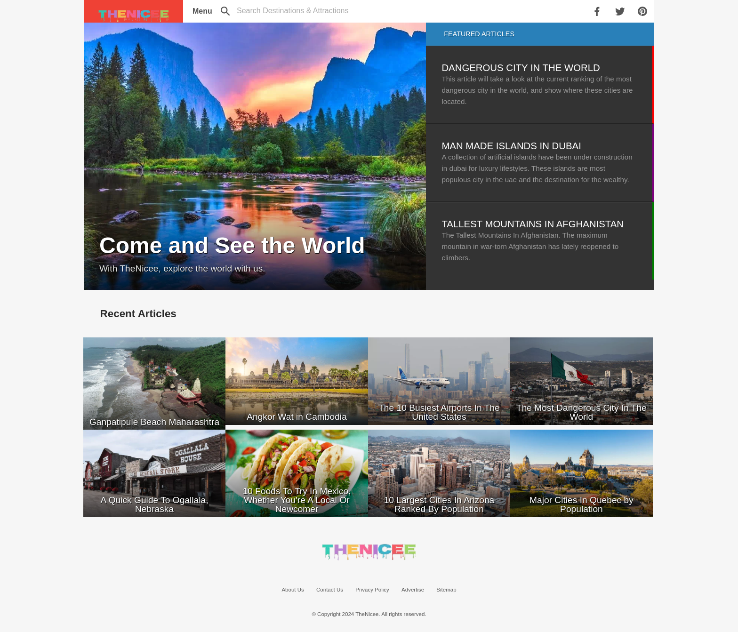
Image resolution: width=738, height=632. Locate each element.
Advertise (412, 589)
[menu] (202, 11)
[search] (226, 11)
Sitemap (446, 589)
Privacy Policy (372, 589)
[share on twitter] (620, 11)
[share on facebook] (597, 11)
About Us (292, 589)
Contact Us (329, 589)
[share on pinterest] (643, 11)
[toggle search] (292, 10)
